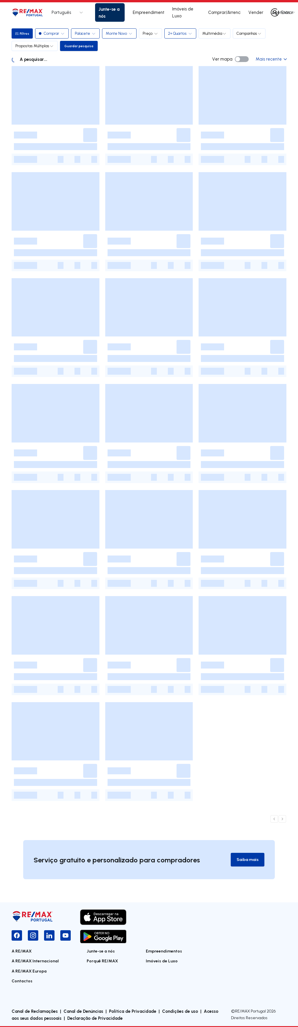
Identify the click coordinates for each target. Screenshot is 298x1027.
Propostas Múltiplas (34, 45)
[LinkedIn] (49, 936)
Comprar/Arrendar (224, 12)
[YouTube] (65, 936)
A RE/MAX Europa (29, 971)
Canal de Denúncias (83, 1011)
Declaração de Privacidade (95, 1018)
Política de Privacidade (132, 1011)
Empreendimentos (148, 12)
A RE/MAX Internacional (35, 961)
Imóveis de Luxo (182, 12)
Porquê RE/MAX (102, 961)
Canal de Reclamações (35, 1011)
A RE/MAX (22, 951)
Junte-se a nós (109, 12)
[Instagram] (33, 936)
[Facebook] (17, 936)
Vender (255, 12)
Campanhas (250, 33)
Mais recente (271, 59)
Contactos (22, 981)
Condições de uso (180, 1011)
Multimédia (215, 33)
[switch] (242, 59)
